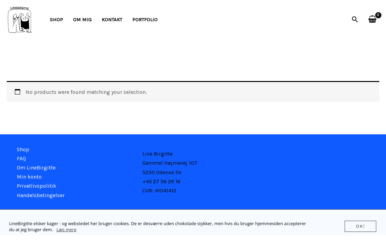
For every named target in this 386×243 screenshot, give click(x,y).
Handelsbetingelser (41, 195)
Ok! (360, 226)
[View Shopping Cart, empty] (372, 19)
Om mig (82, 20)
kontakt (112, 20)
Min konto (29, 176)
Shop (56, 20)
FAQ (21, 158)
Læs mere (67, 229)
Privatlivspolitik (36, 186)
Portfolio (144, 20)
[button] (355, 19)
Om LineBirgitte (36, 167)
